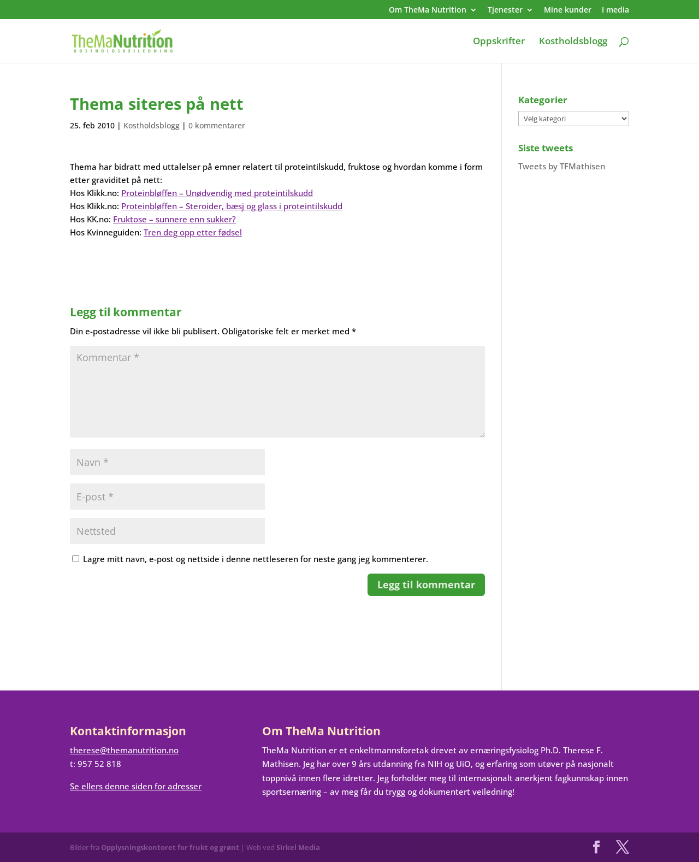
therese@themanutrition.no (124, 750)
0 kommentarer (216, 125)
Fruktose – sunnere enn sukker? (174, 219)
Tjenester (505, 10)
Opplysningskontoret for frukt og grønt (170, 847)
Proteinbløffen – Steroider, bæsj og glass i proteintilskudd (231, 205)
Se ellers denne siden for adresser (136, 786)
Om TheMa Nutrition (427, 10)
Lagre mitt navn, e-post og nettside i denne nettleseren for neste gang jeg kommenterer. (255, 558)
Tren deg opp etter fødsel (193, 232)
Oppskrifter (499, 42)
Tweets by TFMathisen (561, 166)
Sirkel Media (298, 847)
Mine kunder (567, 10)
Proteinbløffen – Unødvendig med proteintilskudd (217, 192)
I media (615, 10)
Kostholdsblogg (573, 42)
